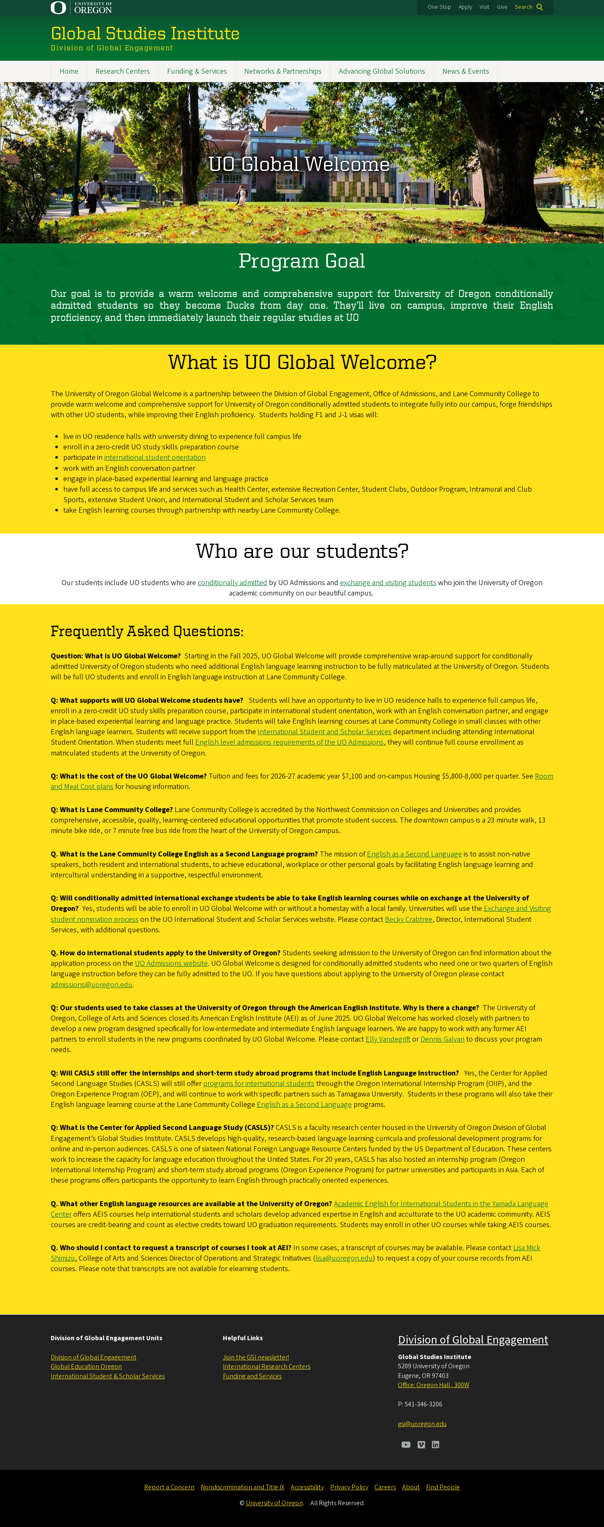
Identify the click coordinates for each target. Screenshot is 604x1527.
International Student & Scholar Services (108, 1376)
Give (502, 7)
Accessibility (307, 1487)
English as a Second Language (414, 854)
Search (523, 7)
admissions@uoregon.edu (91, 985)
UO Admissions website (171, 964)
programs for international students (259, 1084)
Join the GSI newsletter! (256, 1357)
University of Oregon (274, 1503)
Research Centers (123, 71)
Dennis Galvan (443, 1039)
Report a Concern (169, 1487)
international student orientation (155, 458)
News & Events (465, 71)
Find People (443, 1487)
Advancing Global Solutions (382, 71)
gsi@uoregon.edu (422, 1424)
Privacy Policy (349, 1487)
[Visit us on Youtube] (406, 1445)
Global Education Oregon (86, 1366)
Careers (385, 1487)
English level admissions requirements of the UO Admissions (289, 743)
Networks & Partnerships (283, 71)
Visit (484, 7)
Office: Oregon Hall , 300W (433, 1385)
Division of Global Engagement (94, 1357)
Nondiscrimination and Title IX (242, 1487)
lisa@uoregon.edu (344, 1259)
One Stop (439, 7)
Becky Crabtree (408, 919)
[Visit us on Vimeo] (421, 1445)
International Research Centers (266, 1366)
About (411, 1487)
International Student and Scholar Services (325, 732)
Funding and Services (252, 1376)
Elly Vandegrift (388, 1039)
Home (68, 71)
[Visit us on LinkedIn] (435, 1445)
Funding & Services (197, 71)
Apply (465, 7)
